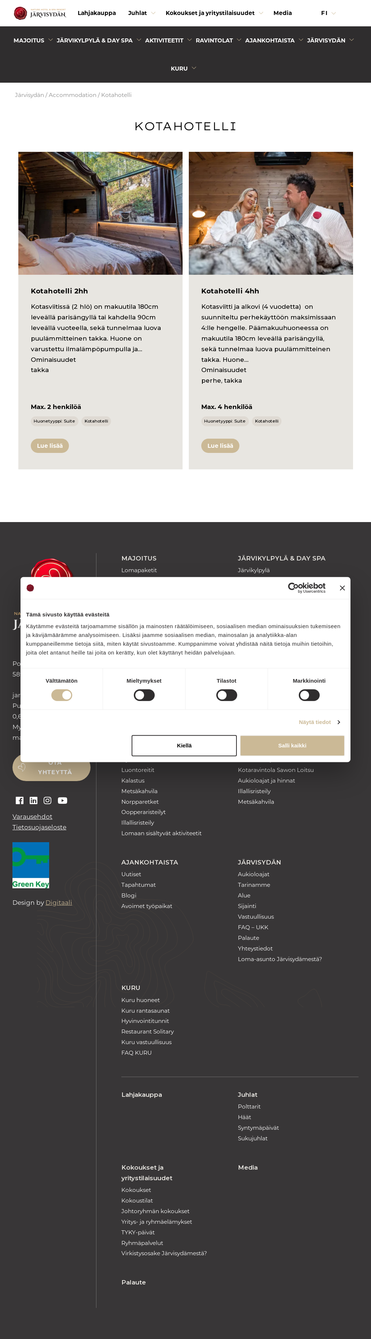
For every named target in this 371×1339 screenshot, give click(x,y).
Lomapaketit (139, 570)
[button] (353, 13)
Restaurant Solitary (147, 1031)
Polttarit (249, 1106)
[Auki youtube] (62, 801)
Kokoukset (136, 1189)
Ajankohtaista (149, 862)
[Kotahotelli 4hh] (271, 213)
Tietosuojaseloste (39, 827)
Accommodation (72, 94)
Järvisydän (29, 94)
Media (282, 13)
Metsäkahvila (139, 791)
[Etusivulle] (39, 13)
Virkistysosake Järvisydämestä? (164, 1253)
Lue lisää (50, 445)
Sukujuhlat (253, 1138)
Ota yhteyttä (55, 767)
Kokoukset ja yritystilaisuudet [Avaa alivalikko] (210, 13)
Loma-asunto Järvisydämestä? (280, 959)
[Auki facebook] (19, 801)
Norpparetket (140, 801)
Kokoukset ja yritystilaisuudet (146, 1173)
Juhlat (247, 1094)
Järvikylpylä (254, 570)
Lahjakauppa (97, 13)
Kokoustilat (137, 1200)
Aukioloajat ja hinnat (266, 780)
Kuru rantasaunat (145, 1010)
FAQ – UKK (253, 927)
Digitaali (58, 902)
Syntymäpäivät (258, 1127)
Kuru (130, 987)
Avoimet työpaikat (146, 906)
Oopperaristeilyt (143, 812)
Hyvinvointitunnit (145, 1020)
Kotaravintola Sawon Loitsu (276, 769)
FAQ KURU (136, 1052)
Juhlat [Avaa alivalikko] (137, 13)
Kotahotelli (96, 421)
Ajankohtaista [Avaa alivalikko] (270, 40)
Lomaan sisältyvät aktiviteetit (161, 833)
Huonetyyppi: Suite (54, 421)
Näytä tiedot (315, 722)
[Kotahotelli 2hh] (100, 213)
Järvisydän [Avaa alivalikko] (326, 40)
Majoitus (139, 558)
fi (325, 13)
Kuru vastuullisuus (146, 1042)
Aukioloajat (253, 874)
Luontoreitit (137, 769)
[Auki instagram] (47, 801)
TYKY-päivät (138, 1232)
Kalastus (132, 780)
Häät (244, 1117)
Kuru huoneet (140, 1000)
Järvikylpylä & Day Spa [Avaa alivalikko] (95, 40)
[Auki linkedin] (33, 801)
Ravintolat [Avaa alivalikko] (214, 40)
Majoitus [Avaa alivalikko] (29, 40)
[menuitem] (96, 13)
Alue (244, 895)
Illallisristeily (137, 822)
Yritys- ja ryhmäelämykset (156, 1221)
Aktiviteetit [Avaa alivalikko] (164, 40)
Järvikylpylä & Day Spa (282, 558)
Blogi (128, 895)
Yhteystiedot (255, 948)
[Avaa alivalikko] (153, 15)
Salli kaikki (292, 745)
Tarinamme (254, 884)
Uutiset (131, 874)
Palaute (248, 937)
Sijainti (247, 906)
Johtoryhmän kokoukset (155, 1211)
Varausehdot (32, 816)
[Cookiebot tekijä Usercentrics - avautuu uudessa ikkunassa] (293, 587)
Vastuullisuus (256, 916)
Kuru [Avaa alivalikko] (179, 68)
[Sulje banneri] (342, 587)
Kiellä (184, 745)
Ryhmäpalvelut (142, 1242)
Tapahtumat (138, 884)
